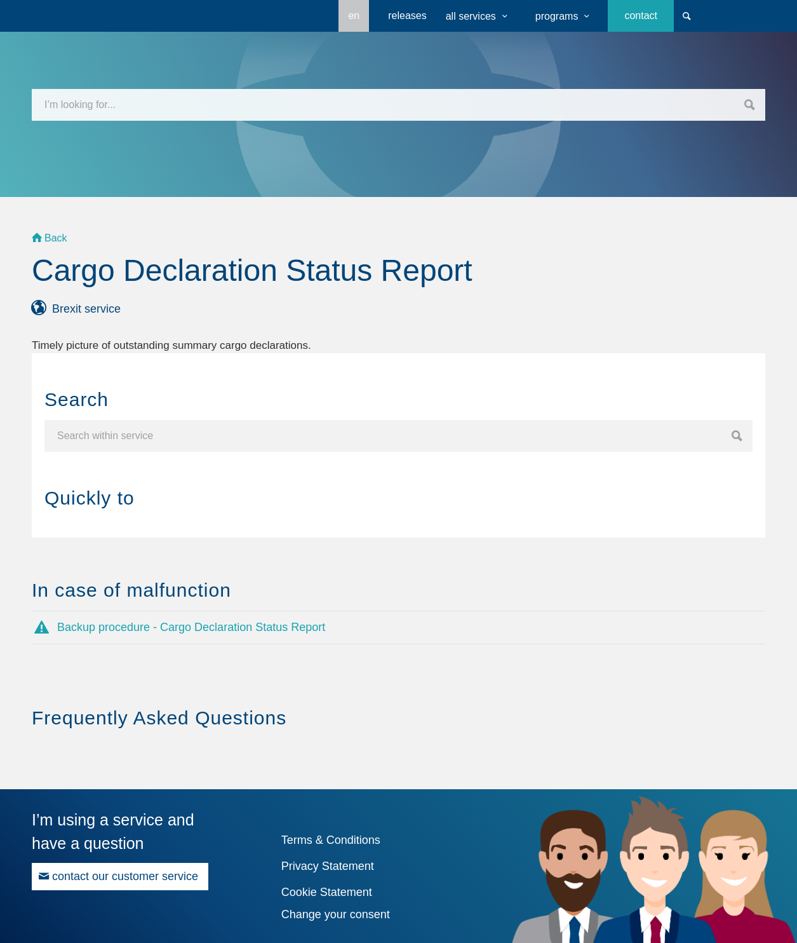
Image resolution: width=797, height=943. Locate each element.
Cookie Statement (326, 892)
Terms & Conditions (330, 840)
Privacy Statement (327, 866)
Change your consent (335, 914)
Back (55, 238)
